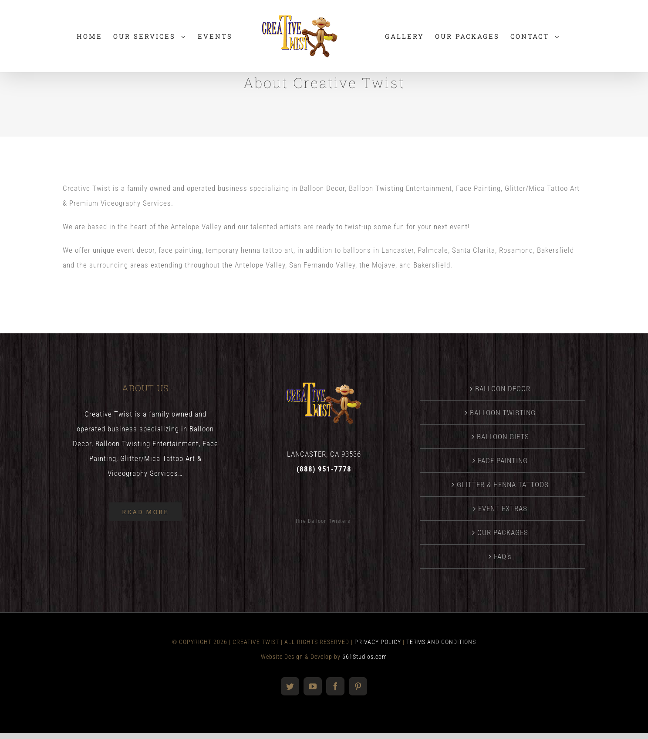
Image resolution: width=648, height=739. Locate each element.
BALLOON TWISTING (503, 412)
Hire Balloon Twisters (323, 521)
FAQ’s (503, 556)
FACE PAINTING (503, 460)
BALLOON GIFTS (503, 436)
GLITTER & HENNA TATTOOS (503, 484)
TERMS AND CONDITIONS (441, 641)
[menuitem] (89, 36)
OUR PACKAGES (502, 532)
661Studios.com (364, 656)
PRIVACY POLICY (377, 641)
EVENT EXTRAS (502, 508)
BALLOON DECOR (502, 388)
